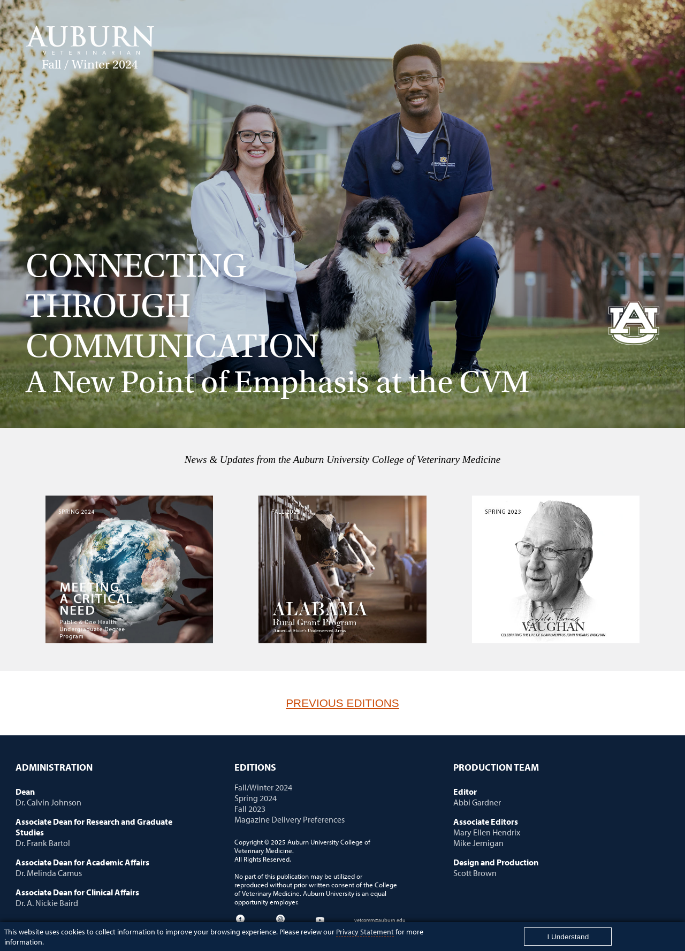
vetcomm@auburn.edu (380, 920)
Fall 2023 (249, 808)
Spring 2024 (255, 798)
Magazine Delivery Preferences (289, 819)
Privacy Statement (365, 931)
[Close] (568, 936)
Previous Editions (342, 703)
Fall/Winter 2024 (263, 787)
